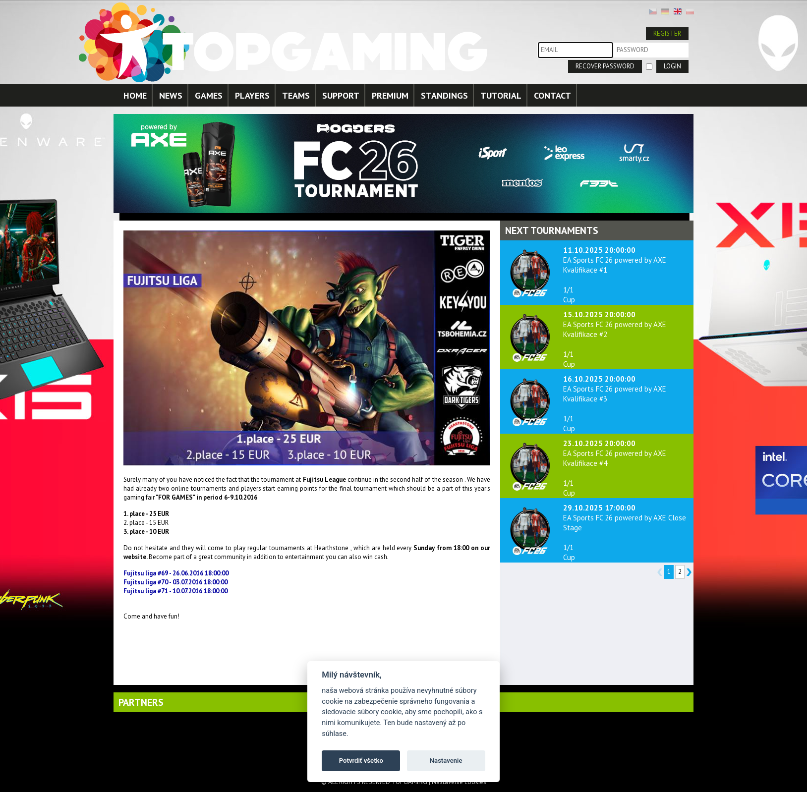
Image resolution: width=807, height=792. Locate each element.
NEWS (170, 95)
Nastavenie (446, 760)
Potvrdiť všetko (361, 760)
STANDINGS (444, 95)
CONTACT (552, 95)
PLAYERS (252, 95)
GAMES (209, 95)
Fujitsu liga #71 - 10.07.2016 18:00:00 (175, 591)
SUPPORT (340, 95)
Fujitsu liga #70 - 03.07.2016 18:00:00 (175, 582)
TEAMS (296, 95)
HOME (135, 95)
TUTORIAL (500, 95)
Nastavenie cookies (459, 782)
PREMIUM (390, 95)
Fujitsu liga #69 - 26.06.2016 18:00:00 (176, 573)
